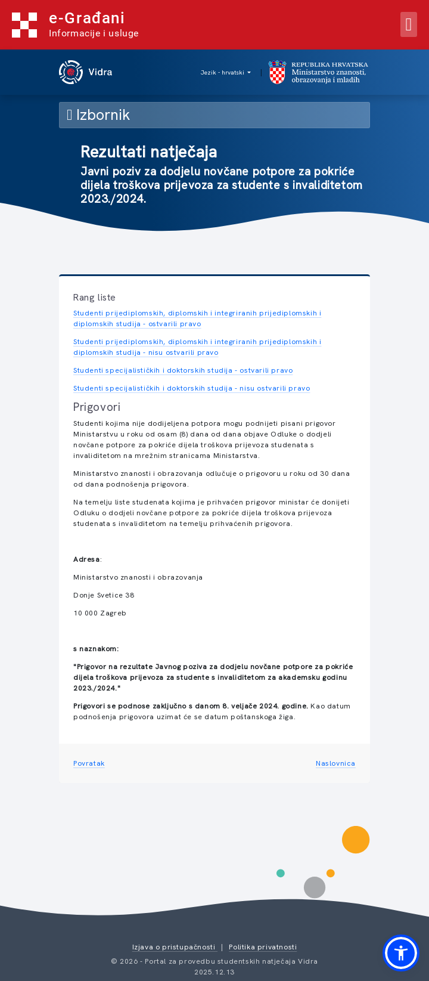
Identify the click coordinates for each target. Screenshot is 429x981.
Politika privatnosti (263, 947)
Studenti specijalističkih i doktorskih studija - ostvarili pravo (183, 370)
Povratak (89, 763)
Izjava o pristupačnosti (174, 947)
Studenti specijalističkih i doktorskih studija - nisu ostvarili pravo (191, 388)
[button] (401, 953)
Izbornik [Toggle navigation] (98, 115)
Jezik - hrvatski (223, 72)
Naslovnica (336, 763)
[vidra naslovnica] (87, 72)
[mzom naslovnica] (319, 71)
